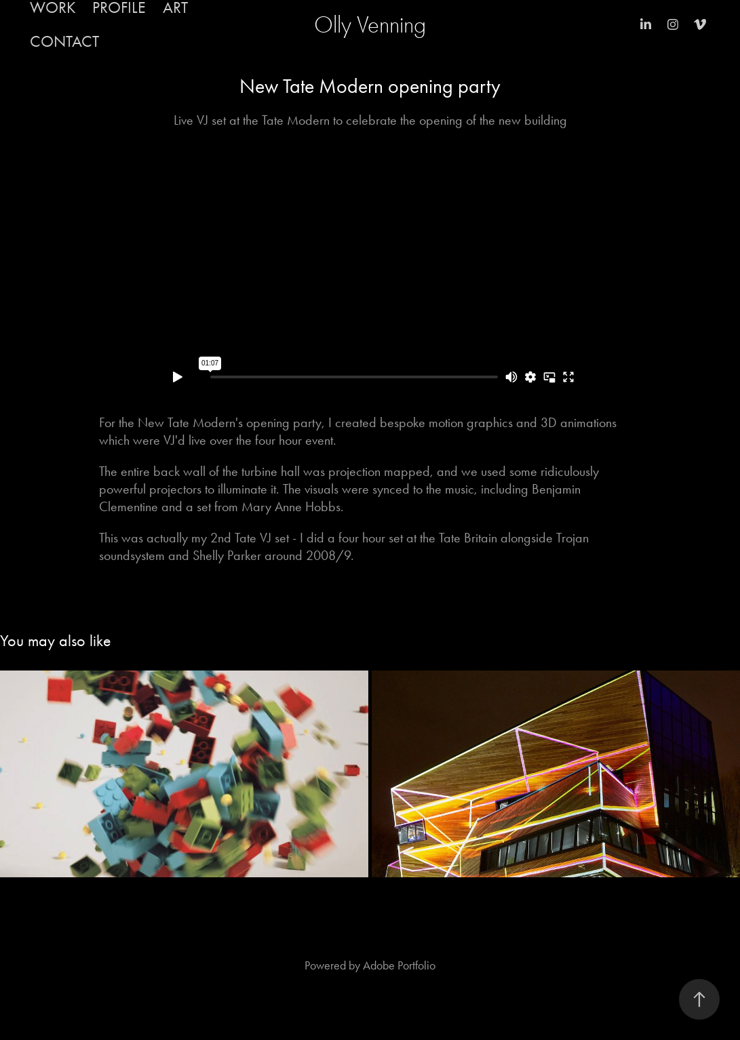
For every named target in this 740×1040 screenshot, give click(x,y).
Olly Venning (370, 25)
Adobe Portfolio (399, 965)
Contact (64, 41)
